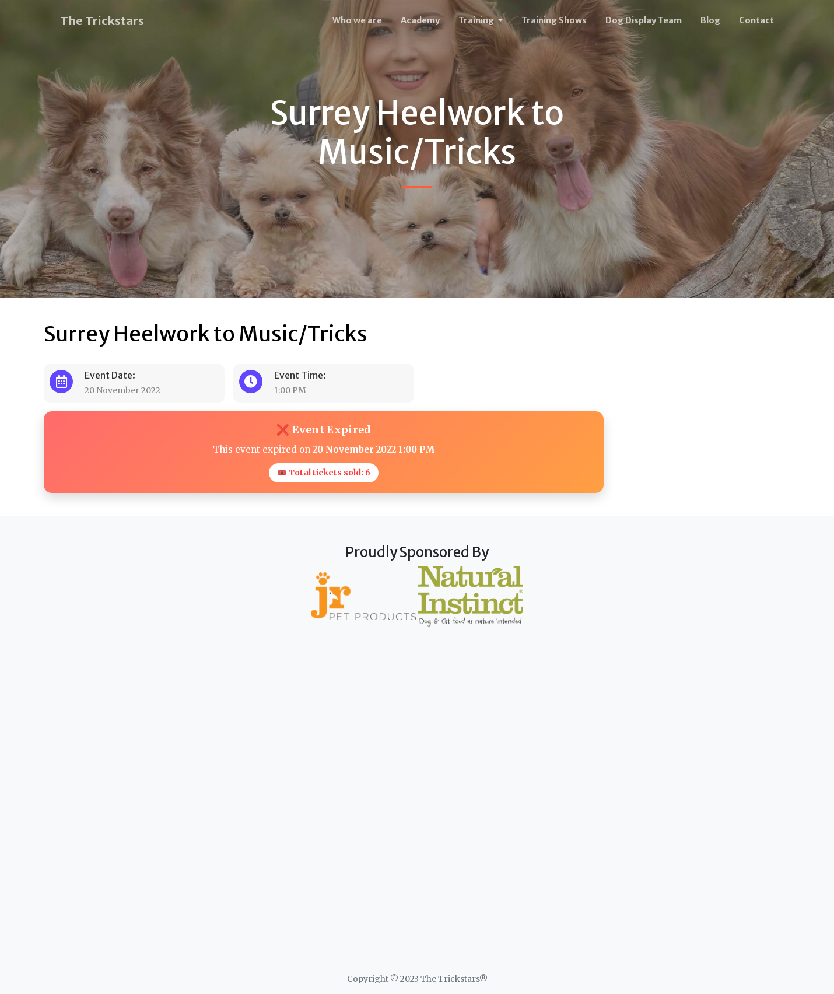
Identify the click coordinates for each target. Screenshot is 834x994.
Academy (420, 20)
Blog (710, 20)
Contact (756, 20)
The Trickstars (102, 20)
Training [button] (477, 20)
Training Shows (554, 20)
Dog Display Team (643, 20)
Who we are (357, 20)
